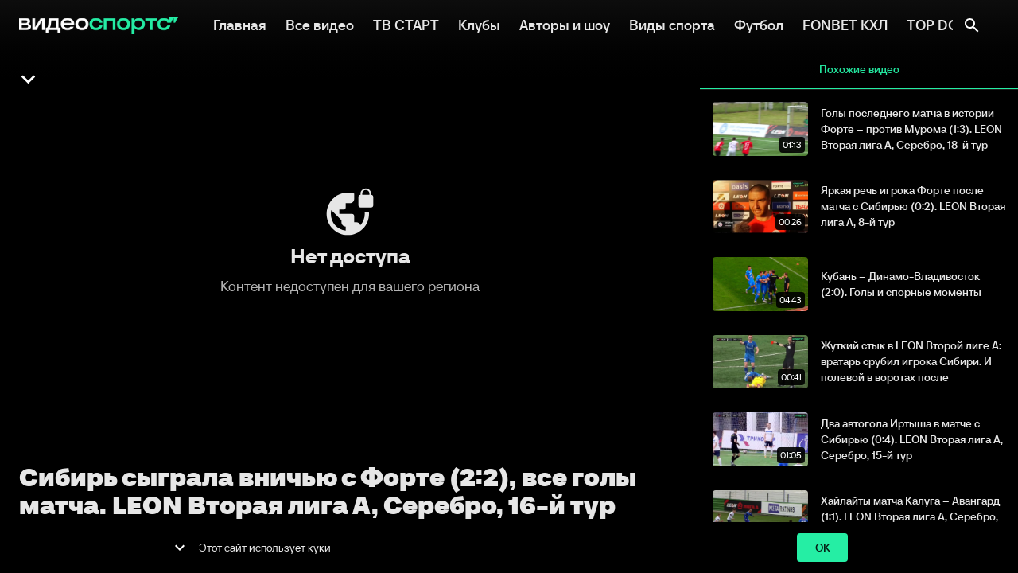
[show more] (180, 547)
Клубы (479, 24)
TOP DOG (938, 24)
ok (822, 548)
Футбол (759, 24)
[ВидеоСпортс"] (98, 25)
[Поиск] (972, 25)
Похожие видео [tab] (859, 70)
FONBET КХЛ (845, 24)
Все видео (319, 24)
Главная (240, 24)
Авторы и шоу (565, 24)
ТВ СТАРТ (406, 24)
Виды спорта (672, 24)
